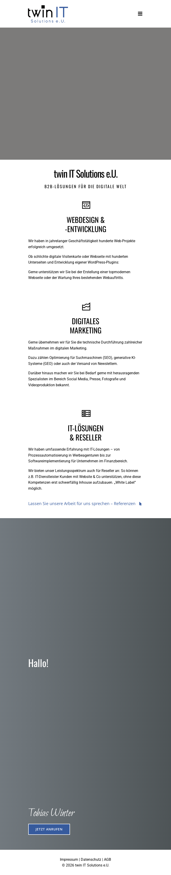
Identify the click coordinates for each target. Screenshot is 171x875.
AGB (107, 859)
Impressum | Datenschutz (80, 859)
